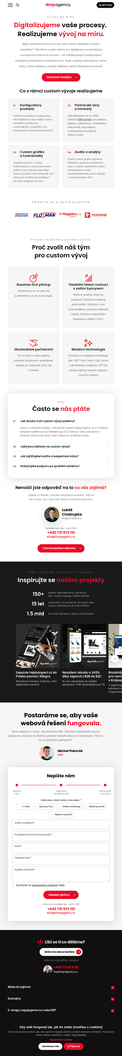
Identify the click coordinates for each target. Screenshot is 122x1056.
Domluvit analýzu (59, 77)
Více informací (79, 1035)
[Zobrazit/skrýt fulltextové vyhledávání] (17, 5)
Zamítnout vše (50, 1046)
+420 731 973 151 (61, 532)
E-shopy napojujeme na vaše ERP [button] (32, 1010)
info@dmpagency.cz (61, 537)
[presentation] (115, 659)
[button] (61, 421)
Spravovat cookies (61, 1040)
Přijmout (73, 1046)
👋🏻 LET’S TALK (105, 5)
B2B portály (85, 119)
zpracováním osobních (45, 885)
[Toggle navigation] (10, 5)
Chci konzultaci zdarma (59, 548)
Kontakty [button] (14, 998)
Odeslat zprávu (59, 895)
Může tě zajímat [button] (19, 987)
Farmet (53, 431)
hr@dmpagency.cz (66, 972)
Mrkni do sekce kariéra (60, 952)
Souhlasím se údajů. (40, 885)
